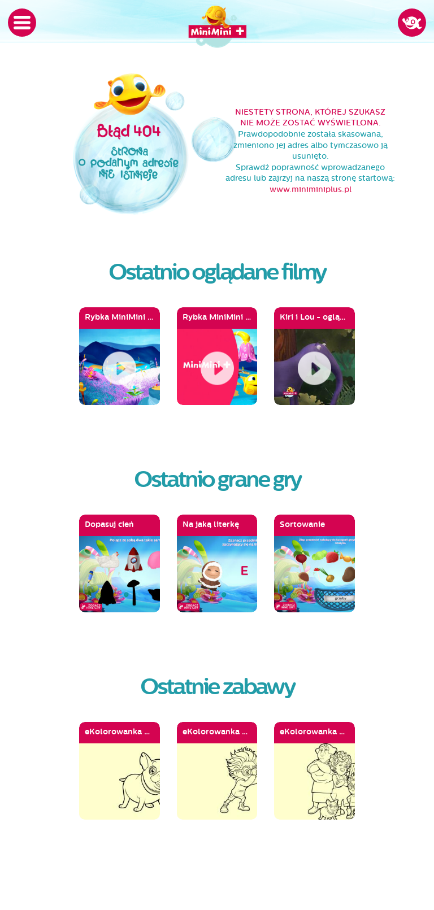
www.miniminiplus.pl (310, 189)
